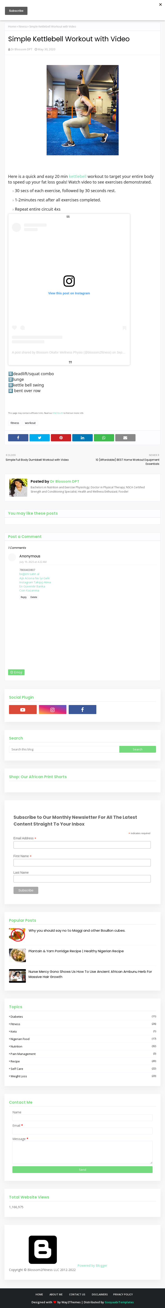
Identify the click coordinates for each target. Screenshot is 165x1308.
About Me (56, 1294)
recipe (83, 1061)
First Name (23, 856)
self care (83, 1069)
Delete (33, 597)
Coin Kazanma (29, 590)
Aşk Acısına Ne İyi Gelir (34, 578)
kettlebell (77, 176)
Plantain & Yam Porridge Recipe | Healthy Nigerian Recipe (76, 951)
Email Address (25, 838)
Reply (24, 597)
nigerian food (83, 1039)
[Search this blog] (64, 749)
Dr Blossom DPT (21, 49)
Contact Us (77, 1294)
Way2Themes (71, 1302)
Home (12, 26)
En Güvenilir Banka (32, 586)
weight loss (83, 1076)
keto (83, 1031)
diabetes (83, 1017)
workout (30, 423)
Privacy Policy (123, 1294)
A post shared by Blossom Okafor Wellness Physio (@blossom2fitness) (61, 352)
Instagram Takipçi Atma (35, 582)
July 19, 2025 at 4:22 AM (33, 561)
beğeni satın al (29, 574)
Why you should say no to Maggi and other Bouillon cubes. (77, 930)
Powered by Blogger (58, 1265)
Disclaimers (100, 1294)
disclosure (58, 412)
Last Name (21, 872)
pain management (83, 1054)
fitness (22, 26)
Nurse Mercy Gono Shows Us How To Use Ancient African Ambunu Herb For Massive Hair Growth (90, 974)
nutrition (83, 1046)
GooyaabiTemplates (119, 1302)
